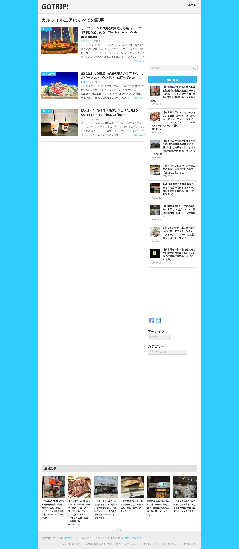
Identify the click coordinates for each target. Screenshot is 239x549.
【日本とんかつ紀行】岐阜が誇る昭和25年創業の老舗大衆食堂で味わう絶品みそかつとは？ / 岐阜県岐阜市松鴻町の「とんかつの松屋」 (172, 147)
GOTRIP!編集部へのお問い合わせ (102, 543)
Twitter (158, 320)
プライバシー (131, 543)
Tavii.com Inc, (133, 538)
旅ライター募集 (151, 543)
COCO (84, 41)
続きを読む (139, 60)
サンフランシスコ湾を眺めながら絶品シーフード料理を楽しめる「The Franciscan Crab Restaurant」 (112, 32)
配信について (190, 543)
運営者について (171, 543)
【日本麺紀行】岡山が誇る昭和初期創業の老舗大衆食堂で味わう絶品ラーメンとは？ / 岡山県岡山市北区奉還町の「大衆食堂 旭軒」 (172, 94)
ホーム (192, 4)
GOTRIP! (54, 6)
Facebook (151, 320)
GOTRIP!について (72, 543)
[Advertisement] (173, 38)
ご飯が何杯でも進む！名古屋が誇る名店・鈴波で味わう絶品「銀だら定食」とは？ (179, 169)
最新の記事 (172, 80)
